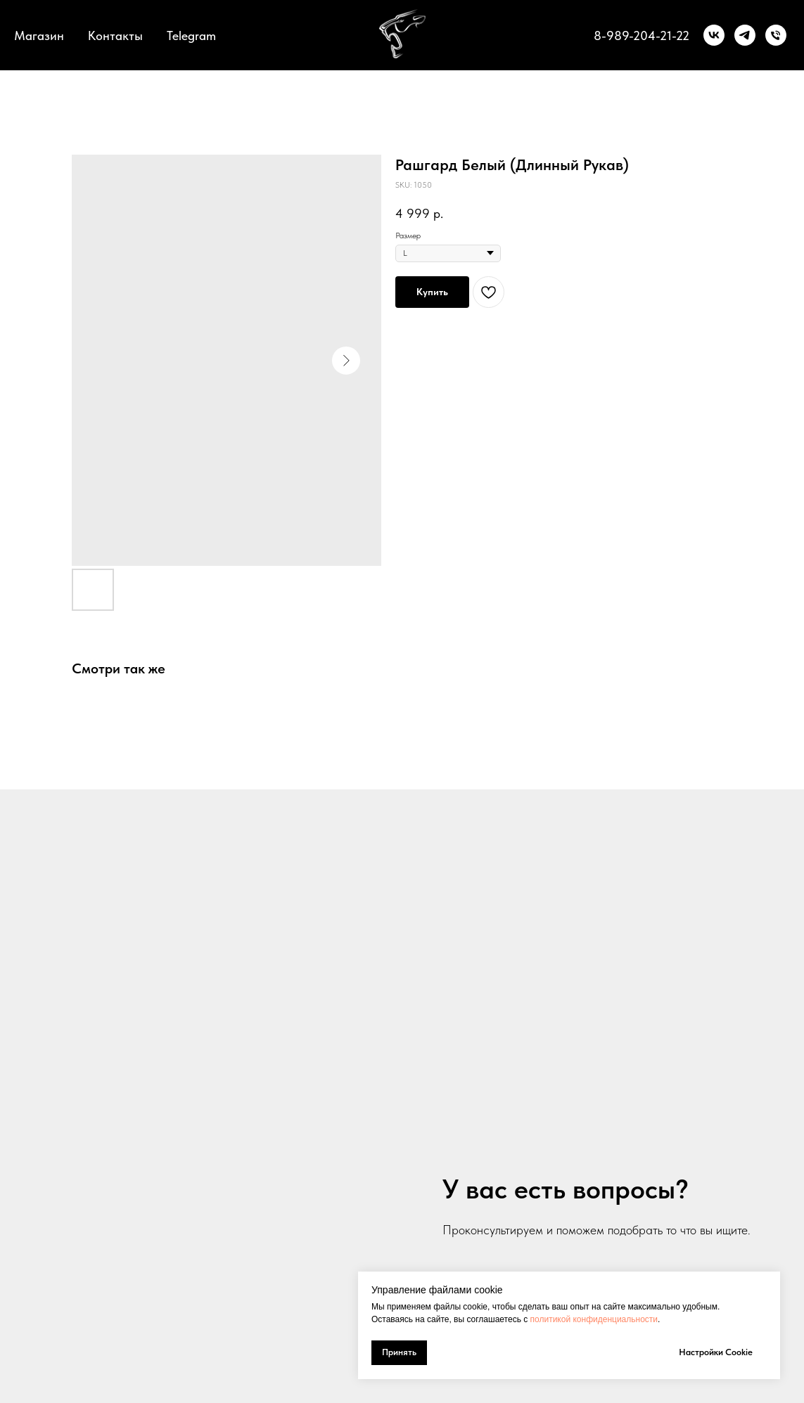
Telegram (191, 35)
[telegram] (744, 35)
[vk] (714, 35)
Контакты (115, 35)
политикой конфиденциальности (594, 1319)
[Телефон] (775, 35)
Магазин (39, 35)
